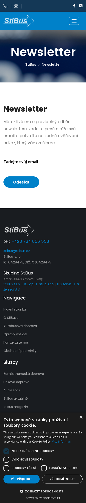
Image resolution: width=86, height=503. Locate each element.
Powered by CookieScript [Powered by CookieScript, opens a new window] (43, 498)
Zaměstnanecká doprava (23, 373)
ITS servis (64, 284)
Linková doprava (16, 382)
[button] (43, 491)
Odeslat (21, 182)
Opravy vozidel (15, 334)
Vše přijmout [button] (21, 479)
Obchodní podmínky (19, 350)
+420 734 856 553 (30, 241)
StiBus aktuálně (15, 398)
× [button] (81, 417)
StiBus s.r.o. (12, 284)
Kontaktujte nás (16, 342)
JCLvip (28, 284)
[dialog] (43, 458)
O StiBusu (11, 317)
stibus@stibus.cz (16, 251)
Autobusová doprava (20, 326)
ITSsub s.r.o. (45, 284)
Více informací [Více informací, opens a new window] (61, 442)
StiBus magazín (15, 406)
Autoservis (11, 390)
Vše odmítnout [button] (62, 479)
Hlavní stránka (14, 309)
